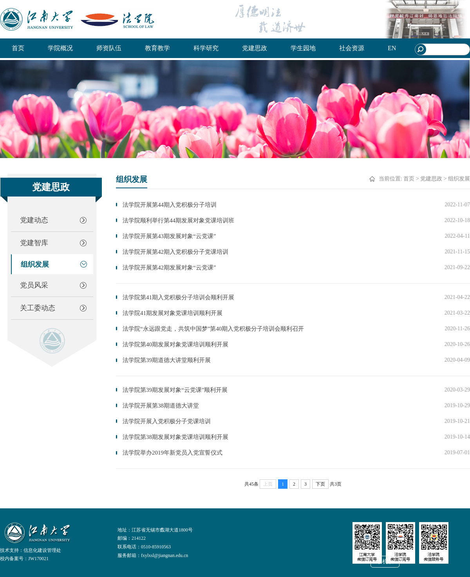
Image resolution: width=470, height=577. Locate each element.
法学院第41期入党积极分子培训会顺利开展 (178, 297)
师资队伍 (108, 48)
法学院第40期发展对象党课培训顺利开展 (175, 344)
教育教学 (157, 48)
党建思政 (254, 48)
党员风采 (34, 285)
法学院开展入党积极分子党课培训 (167, 421)
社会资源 (351, 48)
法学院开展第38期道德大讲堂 (161, 405)
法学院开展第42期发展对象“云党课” (169, 267)
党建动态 (34, 220)
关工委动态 (37, 308)
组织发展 (35, 264)
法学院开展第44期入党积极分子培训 (170, 205)
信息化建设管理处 (42, 550)
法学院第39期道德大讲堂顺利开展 (167, 360)
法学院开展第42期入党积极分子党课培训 (175, 252)
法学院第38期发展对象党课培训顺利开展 (175, 437)
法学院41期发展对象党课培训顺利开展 (172, 313)
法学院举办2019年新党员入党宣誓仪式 (172, 453)
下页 (320, 484)
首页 (18, 48)
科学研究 (206, 48)
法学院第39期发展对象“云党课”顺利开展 (175, 390)
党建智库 (34, 243)
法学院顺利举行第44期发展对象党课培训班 (178, 220)
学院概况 (60, 48)
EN (392, 48)
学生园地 (303, 48)
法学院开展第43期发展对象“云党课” (169, 236)
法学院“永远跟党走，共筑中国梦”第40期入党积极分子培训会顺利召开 (213, 329)
